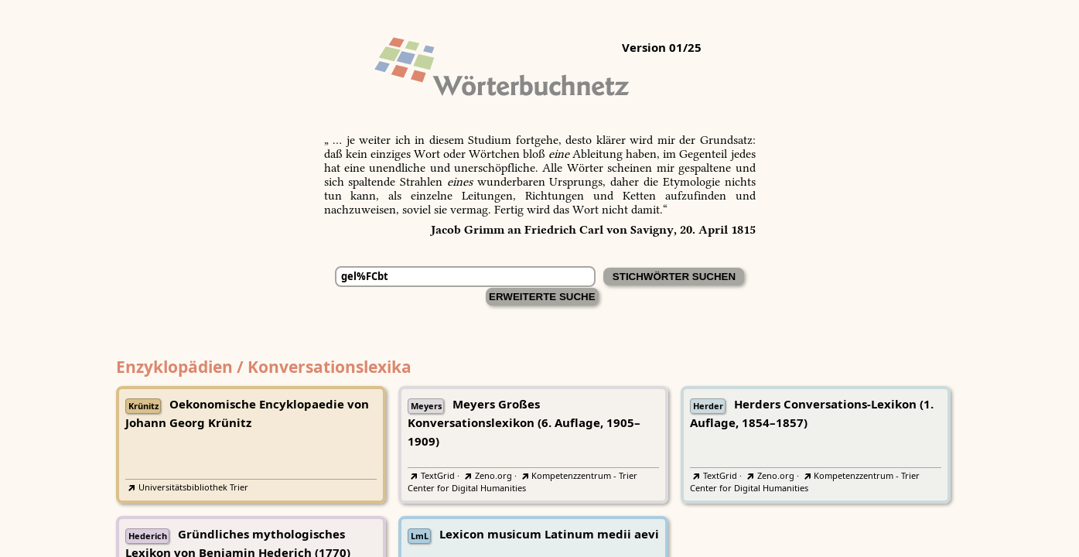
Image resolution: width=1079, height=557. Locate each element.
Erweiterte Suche (542, 296)
